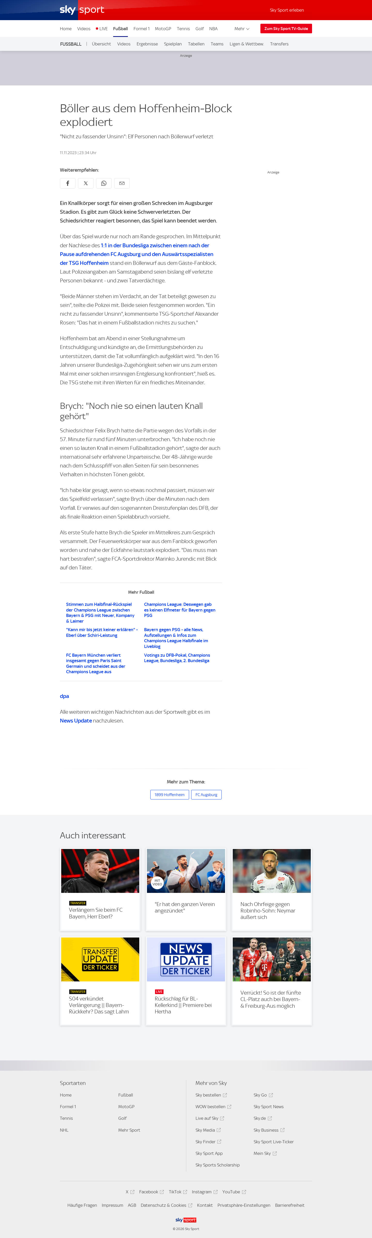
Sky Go (262, 1095)
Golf (200, 28)
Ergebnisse (147, 43)
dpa (64, 696)
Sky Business (268, 1131)
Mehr (242, 28)
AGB (132, 1205)
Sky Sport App (209, 1153)
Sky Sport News (269, 1106)
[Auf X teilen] (86, 183)
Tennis (183, 28)
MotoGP (163, 28)
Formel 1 (142, 28)
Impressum (112, 1205)
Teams (217, 43)
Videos (83, 28)
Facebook (150, 1192)
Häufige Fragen (82, 1205)
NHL (64, 1130)
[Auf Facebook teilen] (67, 183)
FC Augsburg (206, 794)
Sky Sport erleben (287, 10)
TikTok (177, 1192)
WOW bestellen (213, 1107)
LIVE (103, 28)
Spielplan (173, 43)
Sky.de (262, 1119)
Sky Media (207, 1131)
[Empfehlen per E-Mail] (122, 183)
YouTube (233, 1192)
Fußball (120, 28)
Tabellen (196, 43)
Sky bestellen (211, 1095)
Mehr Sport (129, 1130)
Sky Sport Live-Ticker (274, 1141)
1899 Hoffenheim (170, 794)
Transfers (279, 43)
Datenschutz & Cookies (166, 1206)
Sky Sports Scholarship (218, 1165)
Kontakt (205, 1205)
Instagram (204, 1192)
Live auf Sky (209, 1119)
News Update (76, 720)
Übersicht (101, 43)
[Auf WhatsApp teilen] (104, 183)
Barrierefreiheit (290, 1205)
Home (66, 28)
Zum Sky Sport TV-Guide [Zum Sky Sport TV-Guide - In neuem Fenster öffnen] (286, 28)
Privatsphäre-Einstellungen (244, 1205)
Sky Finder (208, 1142)
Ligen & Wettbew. (247, 43)
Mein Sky (264, 1154)
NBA (213, 28)
